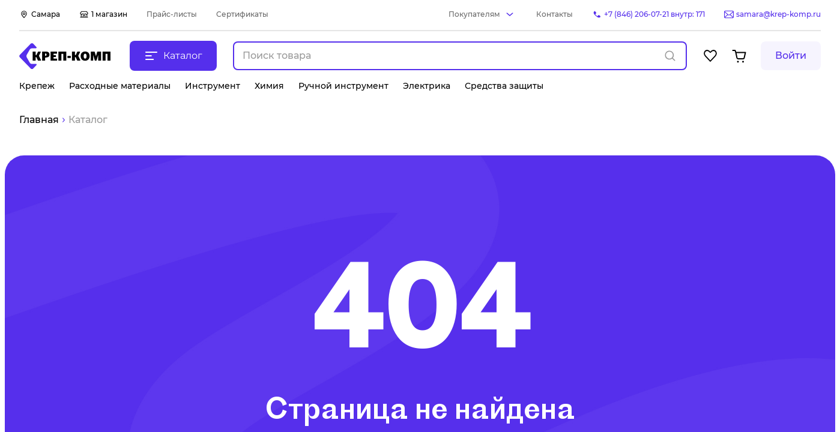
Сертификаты (242, 14)
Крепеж (37, 85)
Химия (269, 85)
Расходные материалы (120, 85)
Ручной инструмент (343, 85)
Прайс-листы (172, 14)
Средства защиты (504, 85)
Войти (790, 55)
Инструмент (212, 85)
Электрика (426, 85)
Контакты (554, 14)
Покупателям (474, 14)
